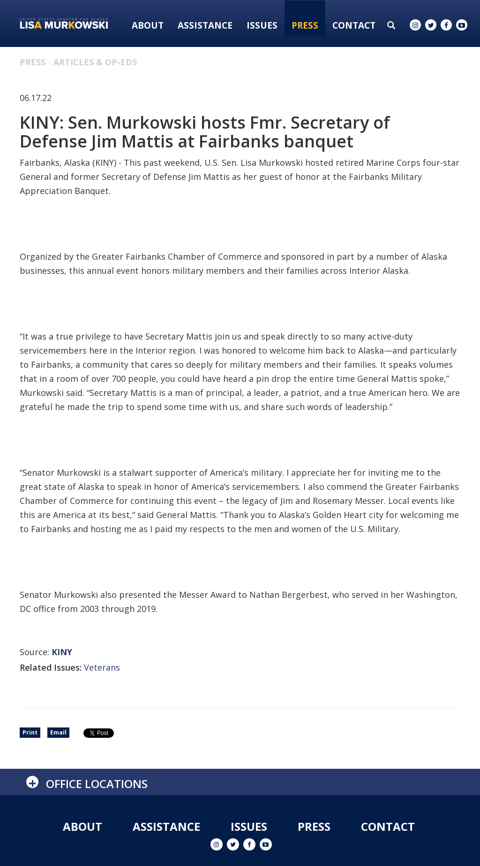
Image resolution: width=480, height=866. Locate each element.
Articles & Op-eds (95, 62)
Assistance (205, 25)
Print (30, 732)
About (148, 25)
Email (58, 732)
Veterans (102, 667)
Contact (353, 25)
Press (305, 25)
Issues (262, 25)
